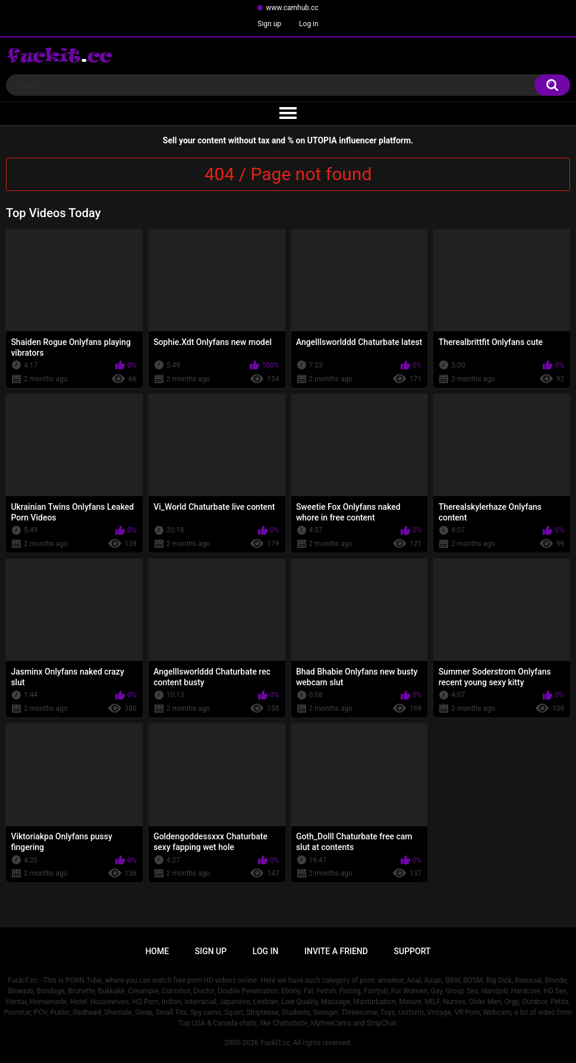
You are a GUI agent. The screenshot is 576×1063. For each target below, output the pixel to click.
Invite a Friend (336, 951)
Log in (309, 24)
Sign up (269, 24)
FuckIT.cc (275, 1043)
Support (412, 951)
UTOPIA (322, 140)
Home (157, 951)
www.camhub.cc (292, 8)
